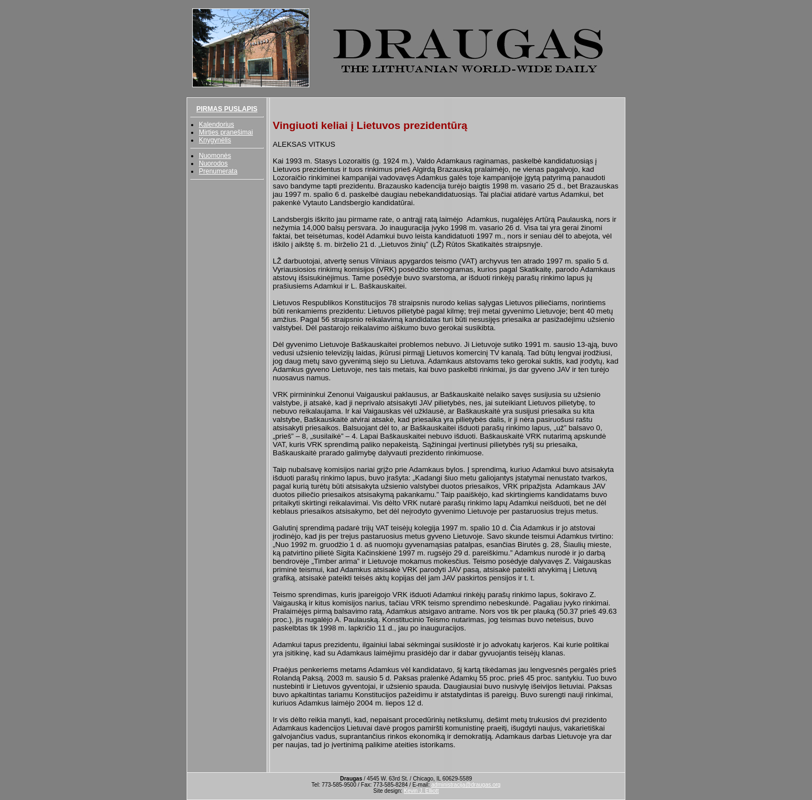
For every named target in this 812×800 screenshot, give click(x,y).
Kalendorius (216, 124)
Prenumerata (218, 171)
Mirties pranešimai (226, 132)
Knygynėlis (215, 140)
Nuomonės (215, 156)
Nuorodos (213, 163)
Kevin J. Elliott (421, 791)
